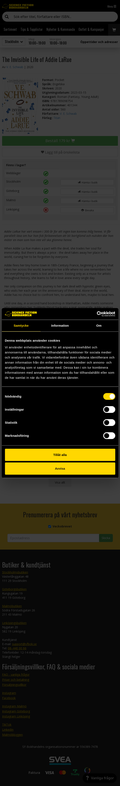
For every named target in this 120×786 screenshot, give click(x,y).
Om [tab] (98, 325)
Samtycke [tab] (21, 325)
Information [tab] (60, 325)
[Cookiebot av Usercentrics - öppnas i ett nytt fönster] (96, 314)
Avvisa (60, 468)
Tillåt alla (60, 454)
